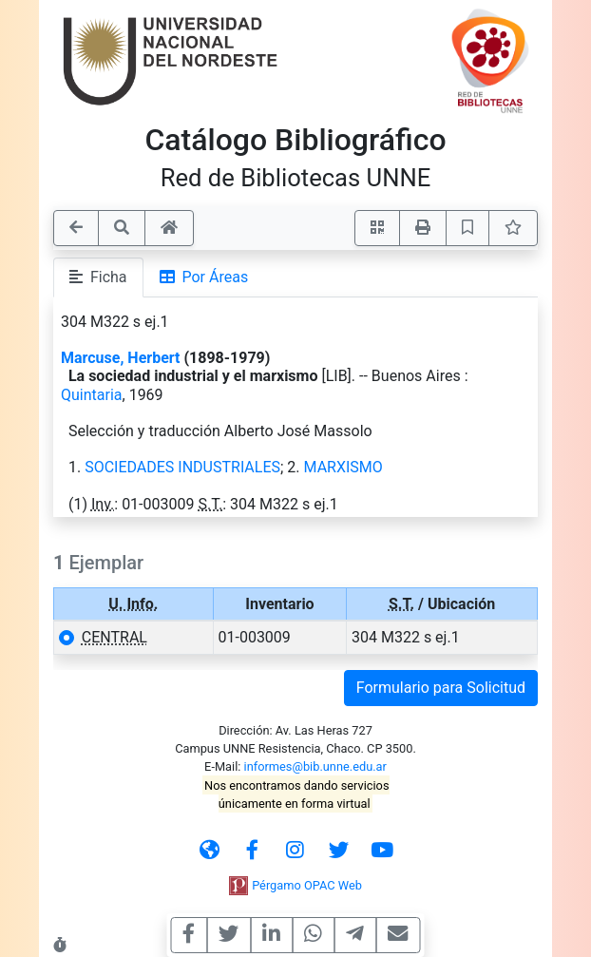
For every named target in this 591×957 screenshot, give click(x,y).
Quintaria (92, 395)
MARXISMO (343, 467)
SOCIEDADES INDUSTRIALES (182, 467)
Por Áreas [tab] (204, 277)
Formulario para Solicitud (440, 688)
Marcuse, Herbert (120, 358)
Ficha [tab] (98, 277)
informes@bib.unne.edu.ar (315, 766)
